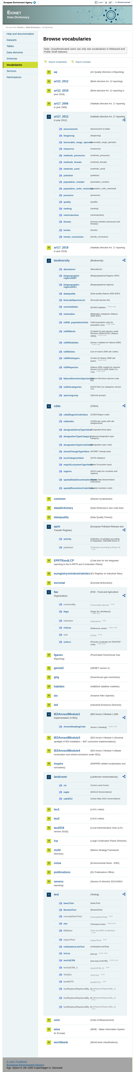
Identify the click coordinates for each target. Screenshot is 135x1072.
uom (57, 1020)
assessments (70, 129)
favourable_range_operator (76, 142)
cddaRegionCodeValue (75, 414)
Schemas (12, 58)
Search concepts (83, 62)
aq (55, 71)
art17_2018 (61, 247)
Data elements (15, 52)
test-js (66, 953)
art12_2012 (61, 81)
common (60, 498)
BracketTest (69, 910)
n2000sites (69, 351)
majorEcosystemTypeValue (76, 464)
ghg (56, 677)
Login (100, 2)
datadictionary (63, 507)
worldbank (61, 1042)
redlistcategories (72, 387)
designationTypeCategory (76, 436)
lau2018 (59, 827)
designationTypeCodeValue (76, 444)
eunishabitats (70, 306)
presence (68, 195)
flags (66, 611)
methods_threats (72, 162)
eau (65, 923)
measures (68, 148)
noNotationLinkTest (73, 946)
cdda (57, 406)
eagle (66, 792)
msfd (57, 850)
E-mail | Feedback (17, 1061)
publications (62, 872)
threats (67, 221)
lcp (56, 840)
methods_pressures (74, 155)
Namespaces (14, 77)
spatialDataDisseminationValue (76, 479)
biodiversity (62, 260)
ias (56, 695)
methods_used (71, 168)
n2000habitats (70, 342)
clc (65, 785)
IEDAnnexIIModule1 (67, 714)
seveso (58, 881)
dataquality (69, 293)
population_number (73, 182)
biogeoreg (68, 135)
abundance (69, 269)
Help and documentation (20, 33)
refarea (67, 627)
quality (67, 202)
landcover (60, 776)
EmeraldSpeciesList (74, 300)
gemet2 (59, 668)
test (56, 894)
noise (57, 863)
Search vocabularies (58, 62)
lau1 (56, 809)
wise (57, 1029)
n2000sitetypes (71, 358)
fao (56, 591)
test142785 (69, 960)
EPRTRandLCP (64, 560)
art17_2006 (61, 103)
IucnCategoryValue (73, 458)
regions (67, 471)
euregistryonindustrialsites (72, 573)
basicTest (68, 903)
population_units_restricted (76, 188)
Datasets (12, 40)
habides (59, 686)
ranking (67, 208)
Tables (10, 46)
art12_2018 (61, 90)
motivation (69, 314)
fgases (58, 654)
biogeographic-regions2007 (71, 276)
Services (11, 71)
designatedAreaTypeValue (76, 429)
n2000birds (69, 331)
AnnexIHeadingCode (74, 726)
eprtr (57, 526)
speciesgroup (70, 395)
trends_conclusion (73, 237)
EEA (21, 2)
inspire (58, 763)
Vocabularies (14, 64)
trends (66, 230)
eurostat (59, 582)
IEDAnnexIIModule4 (67, 750)
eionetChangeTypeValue (76, 451)
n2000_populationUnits (75, 322)
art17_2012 (61, 116)
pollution (68, 175)
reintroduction (71, 215)
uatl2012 (67, 798)
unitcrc (67, 642)
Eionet (20, 27)
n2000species (70, 367)
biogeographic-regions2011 (71, 285)
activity (67, 539)
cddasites (68, 421)
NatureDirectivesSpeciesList (76, 378)
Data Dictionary (33, 27)
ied (56, 704)
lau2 (56, 818)
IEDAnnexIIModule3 (67, 737)
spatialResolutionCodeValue (76, 488)
